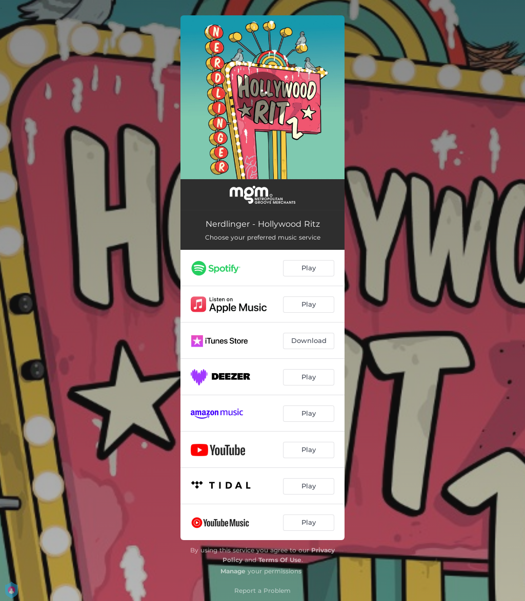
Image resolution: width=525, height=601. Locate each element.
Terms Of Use (279, 560)
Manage (233, 571)
